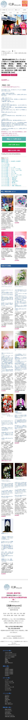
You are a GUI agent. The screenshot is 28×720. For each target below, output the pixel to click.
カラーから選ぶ (5, 162)
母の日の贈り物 (8, 713)
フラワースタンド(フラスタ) (10, 653)
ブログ (10, 12)
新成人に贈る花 (8, 709)
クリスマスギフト (8, 710)
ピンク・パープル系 (15, 168)
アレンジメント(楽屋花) (9, 656)
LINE (17, 12)
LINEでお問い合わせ (13, 144)
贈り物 (13, 182)
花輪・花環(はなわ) (16, 185)
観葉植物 (7, 661)
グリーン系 (13, 173)
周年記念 (14, 179)
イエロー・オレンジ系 (16, 170)
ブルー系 (13, 172)
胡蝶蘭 (6, 659)
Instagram (3, 12)
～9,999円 (7, 668)
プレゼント (14, 184)
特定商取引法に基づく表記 (20, 641)
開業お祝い (14, 178)
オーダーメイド (10, 9)
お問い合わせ (24, 12)
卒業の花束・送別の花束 (10, 716)
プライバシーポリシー (9, 641)
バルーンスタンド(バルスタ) (10, 655)
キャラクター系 (8, 689)
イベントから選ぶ (5, 164)
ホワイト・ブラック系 (16, 175)
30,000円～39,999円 (9, 672)
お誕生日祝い (15, 181)
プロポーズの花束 (8, 652)
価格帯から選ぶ (5, 159)
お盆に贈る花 (7, 712)
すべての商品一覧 (3, 9)
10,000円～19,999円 (16, 161)
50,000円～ (7, 675)
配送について (17, 9)
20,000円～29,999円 (9, 670)
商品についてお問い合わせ (14, 139)
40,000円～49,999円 (9, 673)
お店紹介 (24, 9)
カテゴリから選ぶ (5, 165)
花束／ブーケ (7, 658)
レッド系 (13, 167)
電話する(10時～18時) (14, 150)
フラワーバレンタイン (9, 714)
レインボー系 (14, 176)
